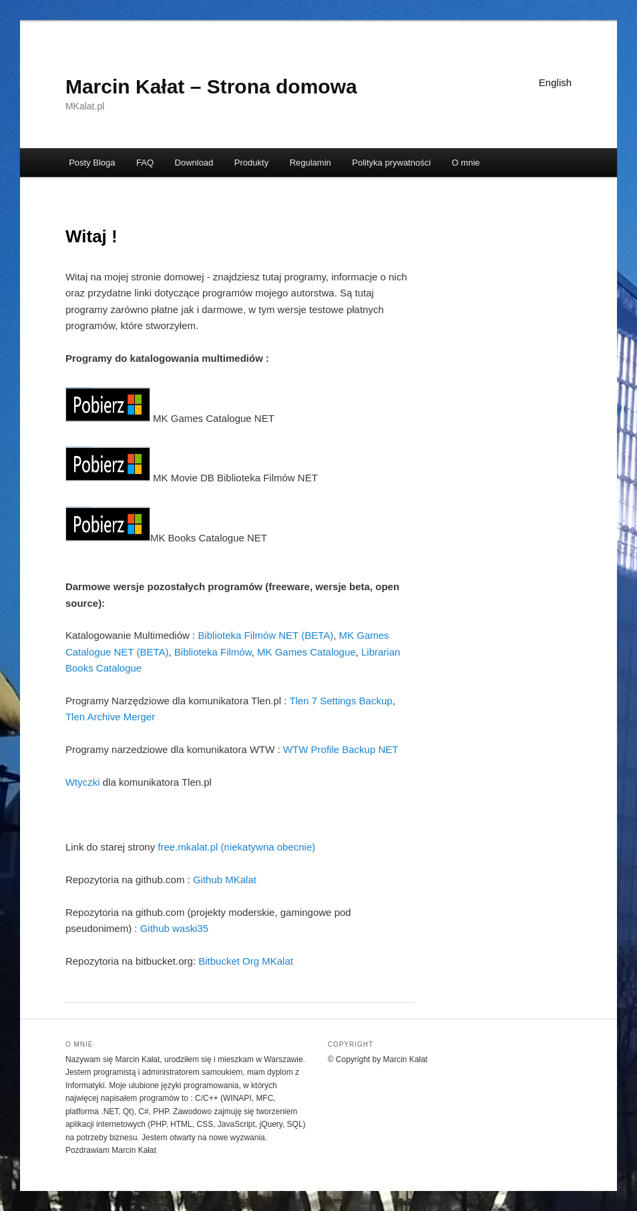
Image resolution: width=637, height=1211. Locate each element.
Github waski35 (174, 928)
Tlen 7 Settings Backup (340, 700)
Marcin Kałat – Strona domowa (211, 86)
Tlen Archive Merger (110, 716)
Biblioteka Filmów (213, 652)
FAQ (145, 163)
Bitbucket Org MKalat (245, 961)
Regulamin (310, 163)
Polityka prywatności (391, 163)
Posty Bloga (92, 163)
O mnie (466, 163)
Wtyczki (82, 782)
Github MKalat (224, 879)
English (555, 82)
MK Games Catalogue (306, 652)
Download (194, 163)
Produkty (251, 163)
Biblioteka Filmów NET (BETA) (265, 635)
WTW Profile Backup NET (341, 749)
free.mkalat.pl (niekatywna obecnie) (236, 847)
